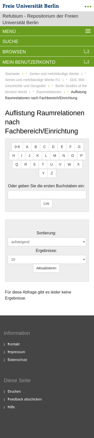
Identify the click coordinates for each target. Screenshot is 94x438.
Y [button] (43, 173)
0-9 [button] (17, 147)
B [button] (36, 147)
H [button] (13, 156)
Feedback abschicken (25, 399)
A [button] (27, 147)
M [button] (54, 156)
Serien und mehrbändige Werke (54, 74)
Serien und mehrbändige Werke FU (32, 80)
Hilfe (11, 407)
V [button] (60, 164)
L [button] (46, 156)
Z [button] (52, 173)
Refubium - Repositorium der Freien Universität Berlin (40, 19)
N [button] (63, 156)
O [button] (72, 156)
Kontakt (14, 344)
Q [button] (17, 164)
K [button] (37, 156)
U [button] (51, 164)
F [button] (70, 147)
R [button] (25, 164)
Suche (10, 41)
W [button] (69, 164)
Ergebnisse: (46, 250)
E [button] (62, 147)
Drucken (14, 391)
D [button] (53, 147)
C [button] (44, 147)
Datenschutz (17, 360)
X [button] (78, 164)
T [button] (43, 164)
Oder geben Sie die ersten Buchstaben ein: (46, 186)
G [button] (79, 147)
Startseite (12, 74)
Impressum (16, 352)
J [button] (29, 156)
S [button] (34, 164)
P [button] (81, 156)
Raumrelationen (49, 92)
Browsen (14, 51)
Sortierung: (46, 233)
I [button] (21, 156)
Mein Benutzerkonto (29, 62)
